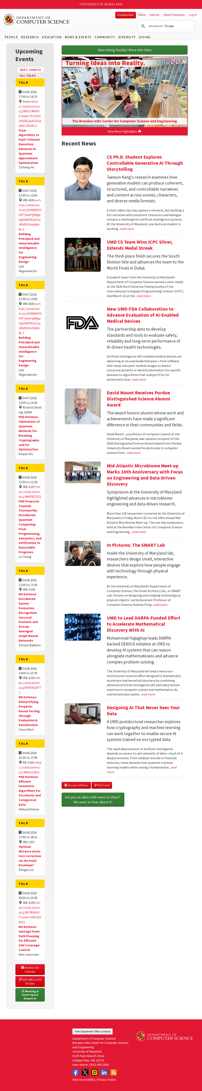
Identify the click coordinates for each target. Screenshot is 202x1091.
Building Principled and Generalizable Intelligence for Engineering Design (29, 248)
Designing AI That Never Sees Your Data (143, 710)
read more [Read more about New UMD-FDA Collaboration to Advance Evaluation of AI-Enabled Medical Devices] (139, 379)
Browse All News (76, 785)
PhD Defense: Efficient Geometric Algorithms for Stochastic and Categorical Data (30, 791)
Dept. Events (32, 69)
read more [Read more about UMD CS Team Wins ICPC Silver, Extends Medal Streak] (144, 296)
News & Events (78, 37)
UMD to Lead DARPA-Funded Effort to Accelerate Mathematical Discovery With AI (143, 624)
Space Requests (174, 14)
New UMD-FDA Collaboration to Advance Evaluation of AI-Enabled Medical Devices (143, 315)
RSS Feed (101, 785)
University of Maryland (101, 4)
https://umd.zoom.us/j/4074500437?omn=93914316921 (30, 912)
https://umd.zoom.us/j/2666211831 (30, 767)
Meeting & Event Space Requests (30, 994)
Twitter (85, 1072)
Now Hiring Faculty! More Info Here (125, 50)
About (142, 14)
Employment (126, 15)
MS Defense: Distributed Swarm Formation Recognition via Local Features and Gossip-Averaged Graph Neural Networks (28, 617)
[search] (165, 26)
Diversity (127, 37)
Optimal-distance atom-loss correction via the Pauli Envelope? (30, 856)
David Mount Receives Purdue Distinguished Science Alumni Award (138, 398)
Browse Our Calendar (30, 969)
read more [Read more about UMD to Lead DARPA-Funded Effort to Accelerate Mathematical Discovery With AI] (148, 694)
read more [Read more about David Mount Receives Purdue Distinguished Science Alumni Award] (133, 453)
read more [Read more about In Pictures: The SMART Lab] (160, 605)
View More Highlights (125, 131)
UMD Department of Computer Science (36, 19)
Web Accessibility (83, 1079)
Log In (193, 14)
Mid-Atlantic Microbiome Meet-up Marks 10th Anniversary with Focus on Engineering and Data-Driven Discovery (145, 475)
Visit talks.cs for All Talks (30, 981)
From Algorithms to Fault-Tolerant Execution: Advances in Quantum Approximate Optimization (29, 146)
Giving (145, 37)
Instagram (94, 1072)
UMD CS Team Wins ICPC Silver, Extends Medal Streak (140, 245)
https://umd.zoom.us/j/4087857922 (30, 492)
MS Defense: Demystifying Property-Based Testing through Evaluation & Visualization (29, 711)
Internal (154, 14)
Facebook (75, 1072)
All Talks (28, 75)
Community (105, 37)
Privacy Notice (106, 1079)
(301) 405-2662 (99, 1064)
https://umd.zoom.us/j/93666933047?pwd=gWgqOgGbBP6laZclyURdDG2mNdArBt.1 (30, 214)
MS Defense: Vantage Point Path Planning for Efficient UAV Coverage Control (29, 938)
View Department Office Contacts (92, 1031)
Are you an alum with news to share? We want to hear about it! (93, 799)
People (11, 37)
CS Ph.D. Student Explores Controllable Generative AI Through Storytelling (145, 163)
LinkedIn (104, 1072)
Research (30, 37)
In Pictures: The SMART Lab (136, 545)
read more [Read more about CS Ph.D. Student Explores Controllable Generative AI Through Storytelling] (127, 229)
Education (52, 37)
